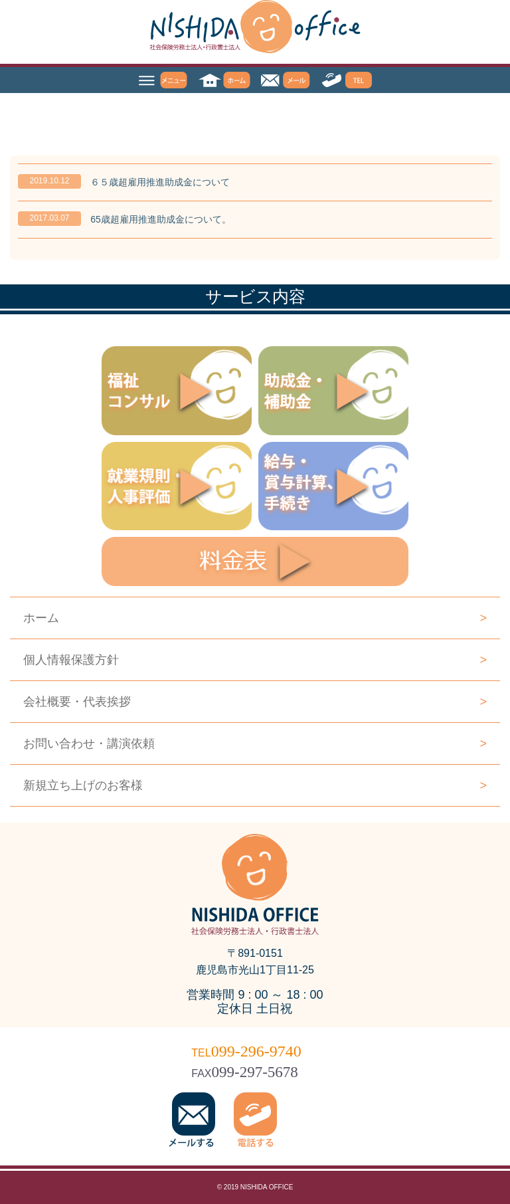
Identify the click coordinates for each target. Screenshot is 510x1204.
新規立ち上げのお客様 (255, 785)
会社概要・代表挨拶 (255, 701)
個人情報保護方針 (255, 659)
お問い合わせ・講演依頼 (255, 743)
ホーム (255, 618)
